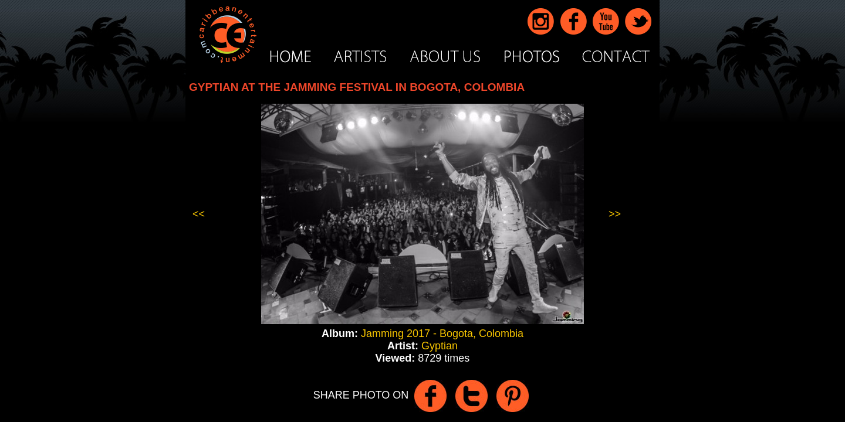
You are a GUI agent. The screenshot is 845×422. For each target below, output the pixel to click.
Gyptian (439, 346)
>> (615, 214)
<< (198, 214)
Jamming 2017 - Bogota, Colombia (442, 333)
